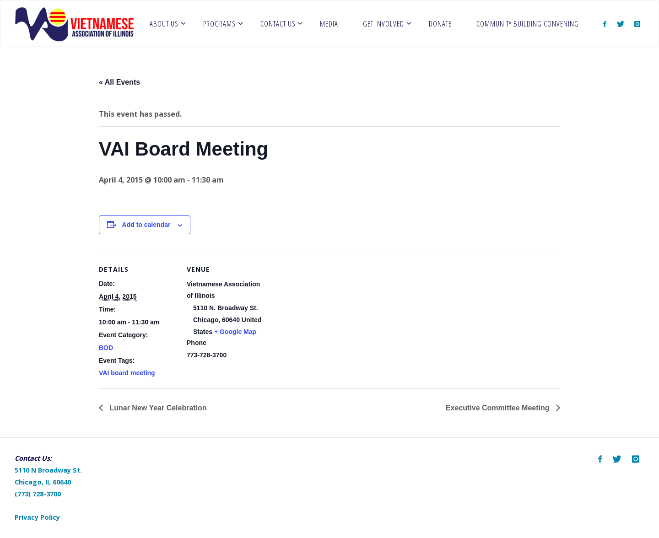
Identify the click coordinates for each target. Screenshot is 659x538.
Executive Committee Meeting (498, 408)
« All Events (119, 82)
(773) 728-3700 (38, 494)
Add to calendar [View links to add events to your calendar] (146, 224)
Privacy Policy (37, 517)
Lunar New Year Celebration (157, 408)
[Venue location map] (323, 312)
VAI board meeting (127, 373)
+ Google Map (235, 331)
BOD (106, 347)
